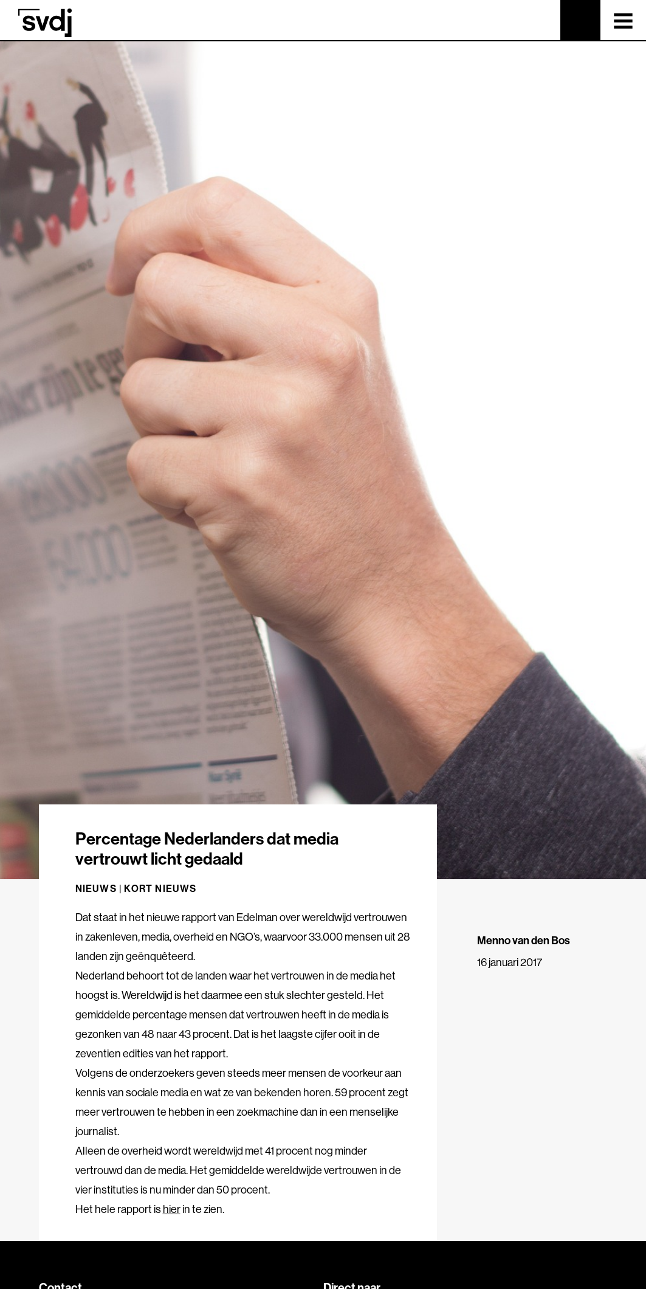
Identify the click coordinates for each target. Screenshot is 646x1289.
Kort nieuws (160, 888)
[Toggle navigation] (623, 20)
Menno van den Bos (523, 940)
